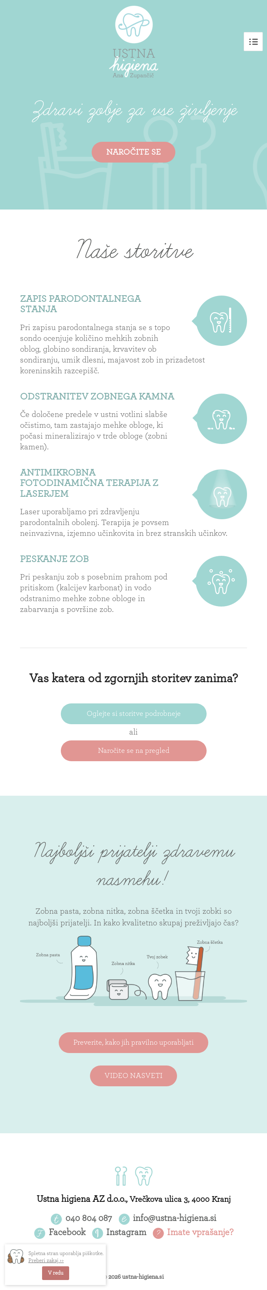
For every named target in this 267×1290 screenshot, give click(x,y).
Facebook (67, 1232)
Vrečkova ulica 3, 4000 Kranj (180, 1199)
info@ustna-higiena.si (174, 1218)
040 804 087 (88, 1218)
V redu (55, 1273)
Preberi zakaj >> (46, 1260)
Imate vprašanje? (200, 1232)
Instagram (126, 1232)
